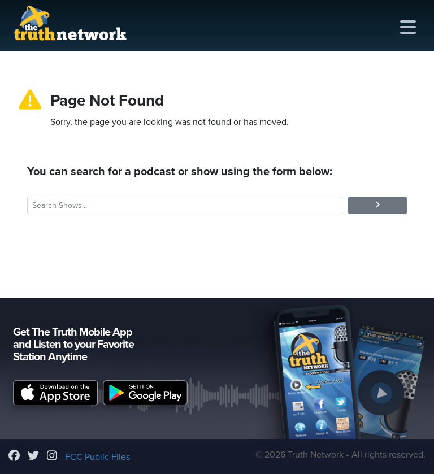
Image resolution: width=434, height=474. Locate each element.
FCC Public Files (97, 457)
